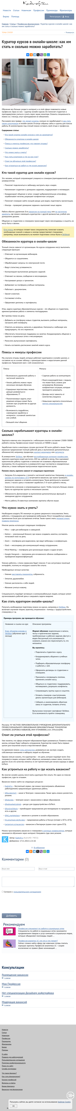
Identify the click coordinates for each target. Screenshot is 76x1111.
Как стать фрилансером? (11, 1076)
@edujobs (9, 800)
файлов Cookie (64, 1102)
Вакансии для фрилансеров (12, 1089)
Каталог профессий (9, 1080)
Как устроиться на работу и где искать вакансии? (26, 165)
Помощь (15, 16)
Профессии (38, 10)
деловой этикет (62, 518)
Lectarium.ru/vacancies (14, 824)
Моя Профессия (11, 984)
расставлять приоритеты (22, 574)
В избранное (39, 847)
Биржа (6, 16)
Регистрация (55, 16)
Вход (67, 16)
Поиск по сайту (7, 1066)
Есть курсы (8, 229)
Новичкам (26, 10)
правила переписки (10, 521)
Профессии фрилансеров (28, 24)
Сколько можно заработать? (17, 148)
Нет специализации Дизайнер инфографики (28, 993)
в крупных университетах (53, 830)
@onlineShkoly (11, 808)
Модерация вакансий (14, 1002)
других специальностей (52, 403)
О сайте (5, 1054)
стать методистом (27, 750)
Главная (5, 24)
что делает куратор (30, 121)
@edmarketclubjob (13, 804)
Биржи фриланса (8, 1086)
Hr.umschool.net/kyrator (15, 820)
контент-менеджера (42, 452)
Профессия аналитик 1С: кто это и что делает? (38, 940)
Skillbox (65, 234)
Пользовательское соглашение (13, 1060)
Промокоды (52, 10)
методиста (59, 452)
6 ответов (7, 1005)
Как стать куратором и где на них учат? (21, 156)
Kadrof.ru (9, 786)
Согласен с (21, 892)
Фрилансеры (66, 10)
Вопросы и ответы (8, 1083)
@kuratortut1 (11, 793)
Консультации (13, 967)
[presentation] (20, 904)
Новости (7, 10)
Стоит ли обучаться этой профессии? (20, 161)
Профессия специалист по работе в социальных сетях (41, 928)
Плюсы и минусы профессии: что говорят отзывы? (26, 143)
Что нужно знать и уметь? (16, 152)
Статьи (16, 10)
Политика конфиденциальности (14, 1063)
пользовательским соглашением (27, 892)
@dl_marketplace (12, 815)
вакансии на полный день (40, 211)
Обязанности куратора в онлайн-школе (22, 139)
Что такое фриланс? (9, 1073)
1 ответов (7, 978)
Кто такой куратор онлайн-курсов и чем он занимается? (29, 134)
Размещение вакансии (15, 974)
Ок (13, 1106)
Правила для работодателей (12, 1057)
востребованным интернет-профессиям (51, 456)
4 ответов (7, 987)
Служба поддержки (9, 1069)
